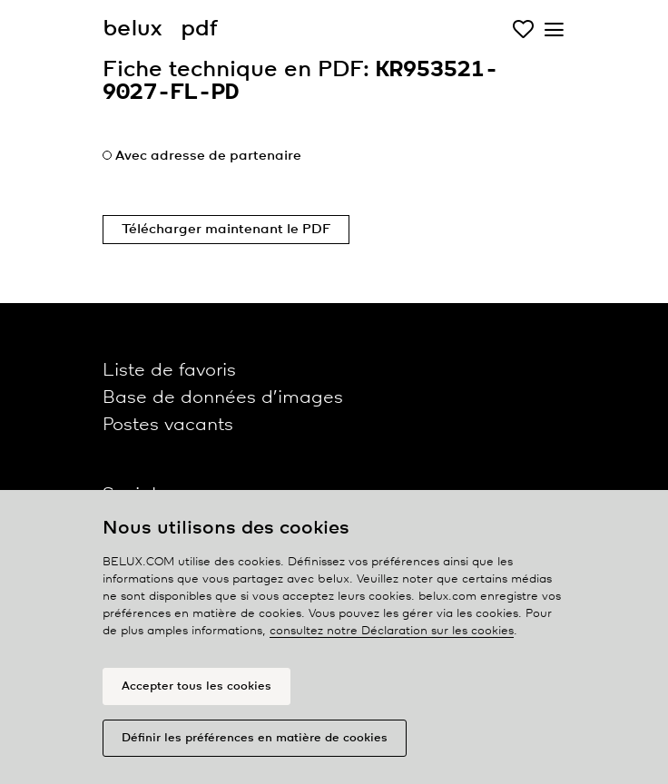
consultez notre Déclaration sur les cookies (392, 631)
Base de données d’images (223, 398)
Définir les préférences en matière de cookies (255, 738)
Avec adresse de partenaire (208, 156)
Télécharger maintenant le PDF (226, 229)
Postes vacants (168, 425)
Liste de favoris (169, 370)
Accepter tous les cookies (196, 686)
